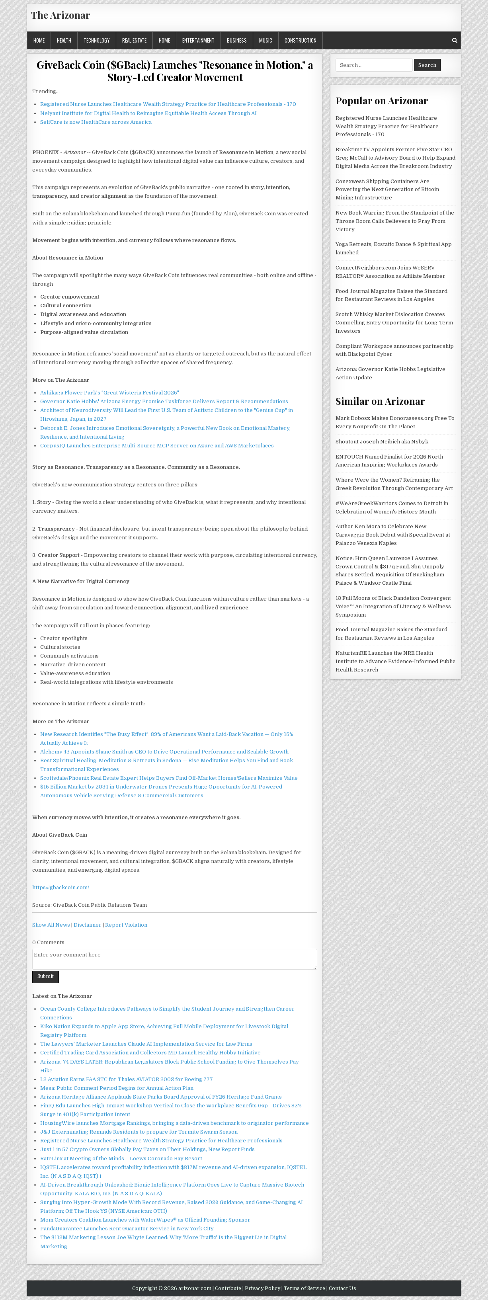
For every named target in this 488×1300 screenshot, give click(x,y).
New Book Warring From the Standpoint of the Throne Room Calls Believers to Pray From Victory (395, 221)
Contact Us (342, 1288)
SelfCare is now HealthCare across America (96, 122)
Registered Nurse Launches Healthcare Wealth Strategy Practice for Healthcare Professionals (161, 1141)
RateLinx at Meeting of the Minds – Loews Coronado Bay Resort (121, 1158)
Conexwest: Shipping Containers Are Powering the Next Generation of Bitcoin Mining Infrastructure (387, 189)
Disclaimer (88, 925)
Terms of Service (304, 1288)
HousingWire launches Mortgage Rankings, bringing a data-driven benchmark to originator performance (174, 1123)
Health (64, 40)
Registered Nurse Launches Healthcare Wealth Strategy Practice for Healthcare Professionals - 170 (168, 104)
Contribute (228, 1288)
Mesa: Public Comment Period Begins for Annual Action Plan (116, 1088)
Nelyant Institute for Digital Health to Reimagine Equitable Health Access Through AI (148, 113)
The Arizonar (60, 14)
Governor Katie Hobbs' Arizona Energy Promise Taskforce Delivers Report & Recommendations (164, 401)
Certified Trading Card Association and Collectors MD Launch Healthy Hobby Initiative (150, 1053)
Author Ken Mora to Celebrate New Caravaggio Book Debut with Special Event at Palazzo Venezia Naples (393, 534)
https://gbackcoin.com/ (60, 887)
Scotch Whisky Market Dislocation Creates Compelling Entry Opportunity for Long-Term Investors (394, 322)
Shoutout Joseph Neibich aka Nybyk (382, 442)
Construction (300, 40)
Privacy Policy (262, 1288)
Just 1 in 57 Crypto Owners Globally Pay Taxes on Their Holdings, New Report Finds (147, 1149)
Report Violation (126, 925)
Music (265, 40)
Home (39, 40)
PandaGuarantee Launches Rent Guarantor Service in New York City (127, 1229)
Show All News (51, 925)
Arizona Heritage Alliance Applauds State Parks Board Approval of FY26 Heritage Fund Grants (161, 1097)
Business (237, 40)
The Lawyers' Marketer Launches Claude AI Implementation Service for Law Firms (146, 1044)
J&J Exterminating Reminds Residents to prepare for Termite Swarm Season (139, 1132)
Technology (97, 40)
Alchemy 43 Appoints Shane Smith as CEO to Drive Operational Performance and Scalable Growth (164, 752)
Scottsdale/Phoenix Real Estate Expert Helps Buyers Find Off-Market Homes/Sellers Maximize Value (169, 778)
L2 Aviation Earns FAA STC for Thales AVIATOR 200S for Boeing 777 (126, 1079)
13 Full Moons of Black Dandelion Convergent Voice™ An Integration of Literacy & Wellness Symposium (393, 606)
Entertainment (198, 40)
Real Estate (134, 40)
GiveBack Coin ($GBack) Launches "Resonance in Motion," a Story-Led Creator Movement (175, 71)
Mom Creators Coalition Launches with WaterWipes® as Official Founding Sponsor (145, 1220)
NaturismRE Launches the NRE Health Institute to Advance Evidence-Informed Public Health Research (395, 661)
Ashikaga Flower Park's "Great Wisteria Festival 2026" (109, 393)
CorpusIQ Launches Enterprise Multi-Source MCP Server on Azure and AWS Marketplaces (157, 446)
